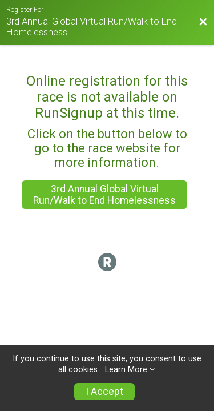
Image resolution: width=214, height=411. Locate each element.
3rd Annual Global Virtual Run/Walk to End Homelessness (104, 194)
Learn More (126, 369)
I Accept (104, 391)
